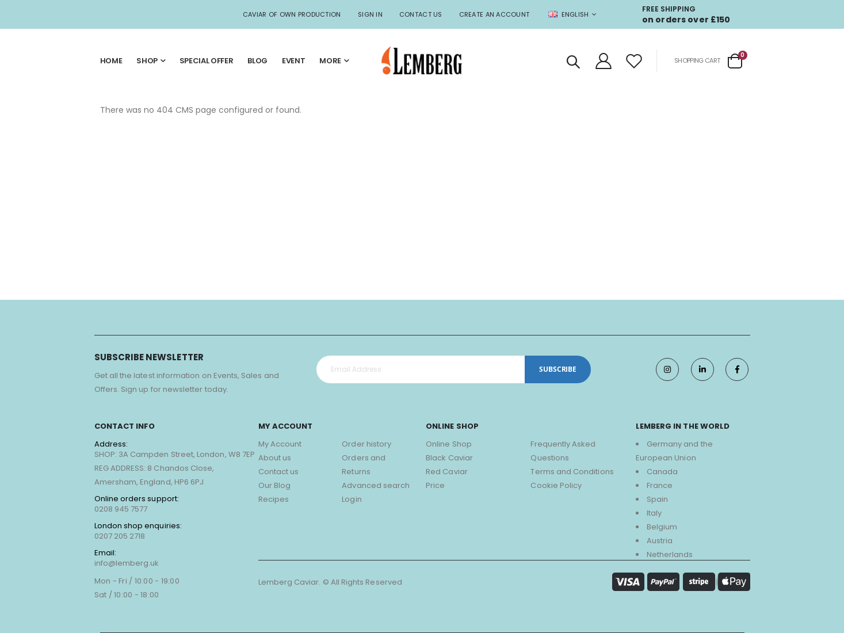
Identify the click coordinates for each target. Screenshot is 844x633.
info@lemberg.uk (126, 563)
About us (275, 457)
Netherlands (670, 554)
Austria (660, 540)
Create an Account (494, 14)
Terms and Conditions (571, 471)
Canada (662, 471)
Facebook (736, 369)
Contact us (278, 471)
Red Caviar (447, 471)
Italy (654, 513)
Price (435, 485)
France (660, 485)
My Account (280, 443)
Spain (657, 499)
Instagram (666, 369)
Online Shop (449, 443)
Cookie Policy (556, 485)
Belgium (662, 526)
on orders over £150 (686, 19)
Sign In (370, 14)
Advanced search (376, 485)
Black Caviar (449, 457)
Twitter (701, 369)
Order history (366, 443)
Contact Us (420, 14)
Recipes (273, 499)
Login (351, 499)
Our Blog (274, 485)
